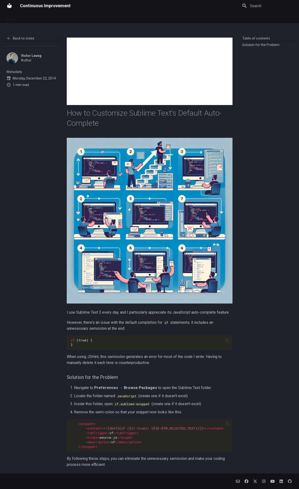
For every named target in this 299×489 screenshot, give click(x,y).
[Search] (267, 5)
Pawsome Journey (51, 18)
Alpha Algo (143, 18)
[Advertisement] (150, 71)
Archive (163, 18)
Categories (182, 18)
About (26, 18)
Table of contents (256, 38)
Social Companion (115, 18)
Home (11, 18)
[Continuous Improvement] (9, 6)
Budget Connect (83, 18)
